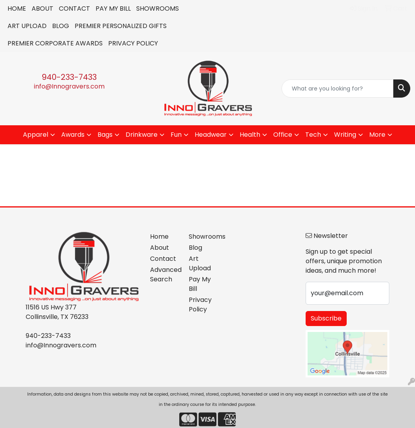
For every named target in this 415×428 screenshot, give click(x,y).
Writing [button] (345, 134)
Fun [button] (176, 134)
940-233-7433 (69, 77)
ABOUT (42, 8)
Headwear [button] (211, 134)
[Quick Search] (338, 88)
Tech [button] (313, 134)
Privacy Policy (200, 304)
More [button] (377, 134)
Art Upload (200, 263)
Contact (163, 258)
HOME (17, 8)
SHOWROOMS (157, 8)
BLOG (60, 25)
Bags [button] (105, 134)
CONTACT (74, 8)
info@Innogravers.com (69, 86)
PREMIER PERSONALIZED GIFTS (121, 25)
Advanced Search (165, 274)
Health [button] (250, 134)
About (159, 247)
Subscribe (326, 318)
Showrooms (203, 236)
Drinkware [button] (142, 134)
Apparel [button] (35, 134)
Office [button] (282, 134)
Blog (195, 247)
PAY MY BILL (113, 8)
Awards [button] (73, 134)
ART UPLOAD (27, 25)
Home (159, 236)
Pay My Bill (200, 284)
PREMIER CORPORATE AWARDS (55, 43)
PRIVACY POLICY (133, 43)
